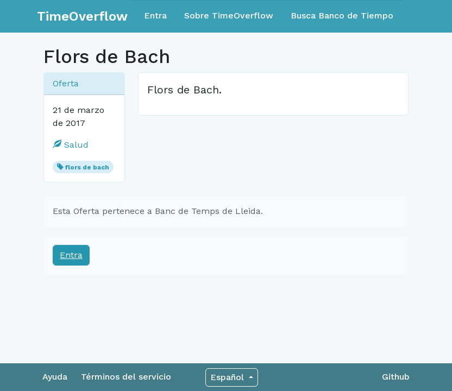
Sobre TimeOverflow (228, 15)
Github (396, 376)
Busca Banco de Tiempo (342, 15)
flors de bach (87, 167)
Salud (71, 145)
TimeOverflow (82, 16)
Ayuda (54, 376)
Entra (155, 15)
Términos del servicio (126, 376)
